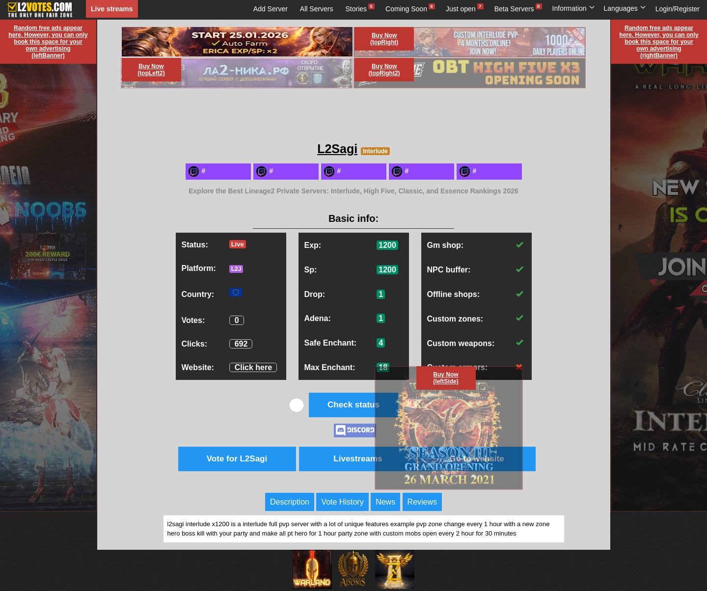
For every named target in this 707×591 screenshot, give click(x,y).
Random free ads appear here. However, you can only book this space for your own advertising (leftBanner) (47, 42)
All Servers (316, 9)
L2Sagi (337, 149)
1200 (387, 245)
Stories (356, 9)
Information (573, 8)
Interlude (375, 151)
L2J (236, 269)
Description (289, 502)
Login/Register (677, 9)
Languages (625, 8)
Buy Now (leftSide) (445, 378)
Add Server (270, 9)
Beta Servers (514, 9)
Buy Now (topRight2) (384, 70)
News (385, 502)
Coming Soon (406, 9)
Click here (253, 367)
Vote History (342, 502)
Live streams (112, 9)
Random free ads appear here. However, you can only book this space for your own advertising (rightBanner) (658, 42)
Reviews (422, 502)
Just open (461, 9)
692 (241, 344)
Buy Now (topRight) (384, 39)
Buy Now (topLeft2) (150, 70)
